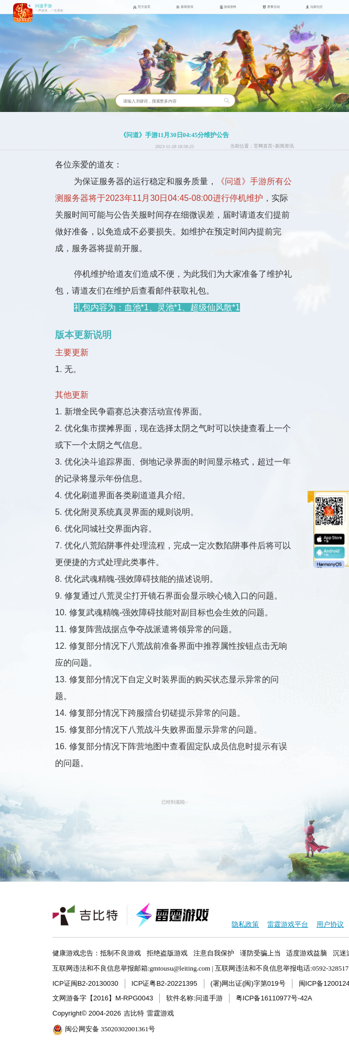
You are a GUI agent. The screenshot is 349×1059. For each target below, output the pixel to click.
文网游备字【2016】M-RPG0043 (102, 998)
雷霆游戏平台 (287, 924)
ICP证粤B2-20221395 (165, 983)
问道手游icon (22, 12)
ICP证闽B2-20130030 (85, 983)
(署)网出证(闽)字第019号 (248, 983)
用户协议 (330, 924)
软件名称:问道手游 (194, 998)
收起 (306, 492)
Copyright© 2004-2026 (86, 1013)
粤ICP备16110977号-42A (274, 998)
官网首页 (263, 146)
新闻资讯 (284, 146)
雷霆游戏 (160, 1013)
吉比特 (134, 1013)
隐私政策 (245, 924)
